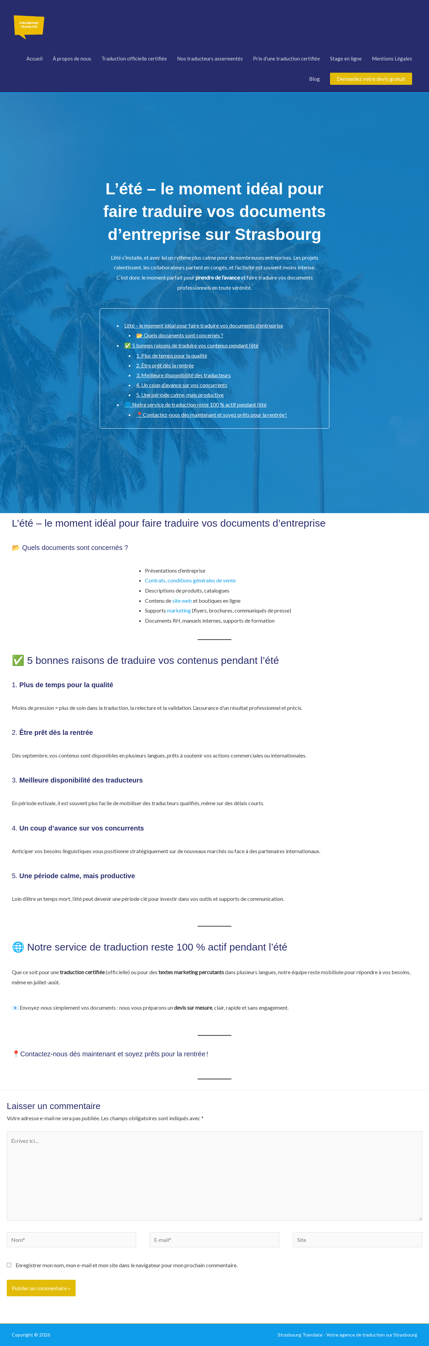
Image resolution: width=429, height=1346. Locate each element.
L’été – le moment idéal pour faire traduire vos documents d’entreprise (203, 325)
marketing (179, 610)
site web (182, 600)
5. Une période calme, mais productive (180, 394)
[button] (371, 79)
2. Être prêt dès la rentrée (165, 365)
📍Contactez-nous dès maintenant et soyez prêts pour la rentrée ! (211, 414)
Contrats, (156, 580)
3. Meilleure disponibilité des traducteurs (183, 375)
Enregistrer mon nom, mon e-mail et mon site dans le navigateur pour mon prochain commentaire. (126, 1265)
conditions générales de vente (202, 580)
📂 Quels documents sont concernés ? (179, 335)
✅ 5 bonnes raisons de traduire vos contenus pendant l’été (191, 345)
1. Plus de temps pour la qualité (171, 355)
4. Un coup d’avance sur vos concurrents (181, 385)
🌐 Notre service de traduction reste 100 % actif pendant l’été (195, 404)
